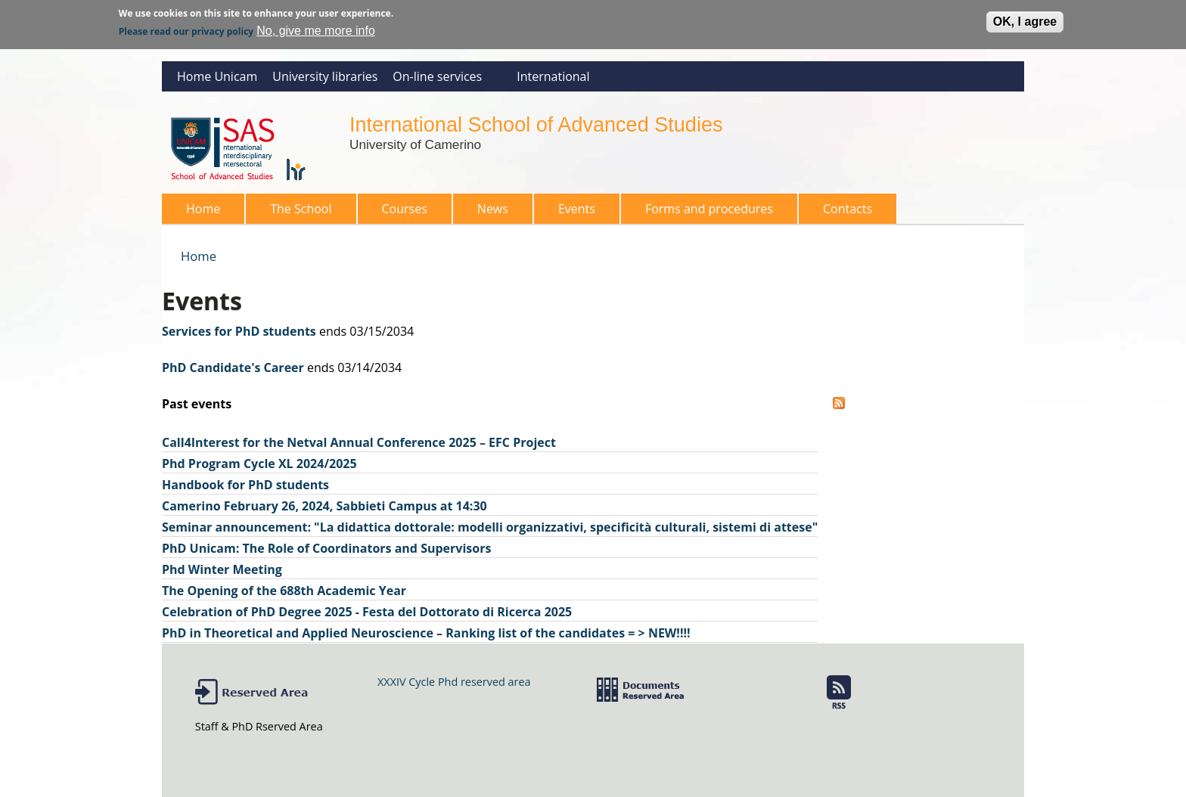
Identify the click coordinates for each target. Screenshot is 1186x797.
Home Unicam (217, 76)
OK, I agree (1025, 18)
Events (576, 208)
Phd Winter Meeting (222, 569)
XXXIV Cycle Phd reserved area (453, 682)
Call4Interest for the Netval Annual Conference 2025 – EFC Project (359, 442)
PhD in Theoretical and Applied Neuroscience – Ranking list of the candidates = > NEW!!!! (426, 633)
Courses (400, 212)
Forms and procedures (704, 212)
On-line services (442, 79)
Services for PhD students (239, 331)
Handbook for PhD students (245, 484)
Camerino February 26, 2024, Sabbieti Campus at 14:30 (324, 506)
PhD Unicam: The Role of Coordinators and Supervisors (326, 548)
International (553, 76)
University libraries (324, 76)
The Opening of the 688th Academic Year (284, 590)
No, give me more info (315, 27)
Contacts (847, 208)
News (492, 208)
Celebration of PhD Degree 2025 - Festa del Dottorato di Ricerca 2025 (367, 611)
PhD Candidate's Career (233, 367)
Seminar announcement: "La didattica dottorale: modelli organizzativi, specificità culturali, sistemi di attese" (490, 527)
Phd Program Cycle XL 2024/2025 (259, 463)
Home (203, 208)
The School (296, 212)
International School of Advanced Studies (535, 124)
